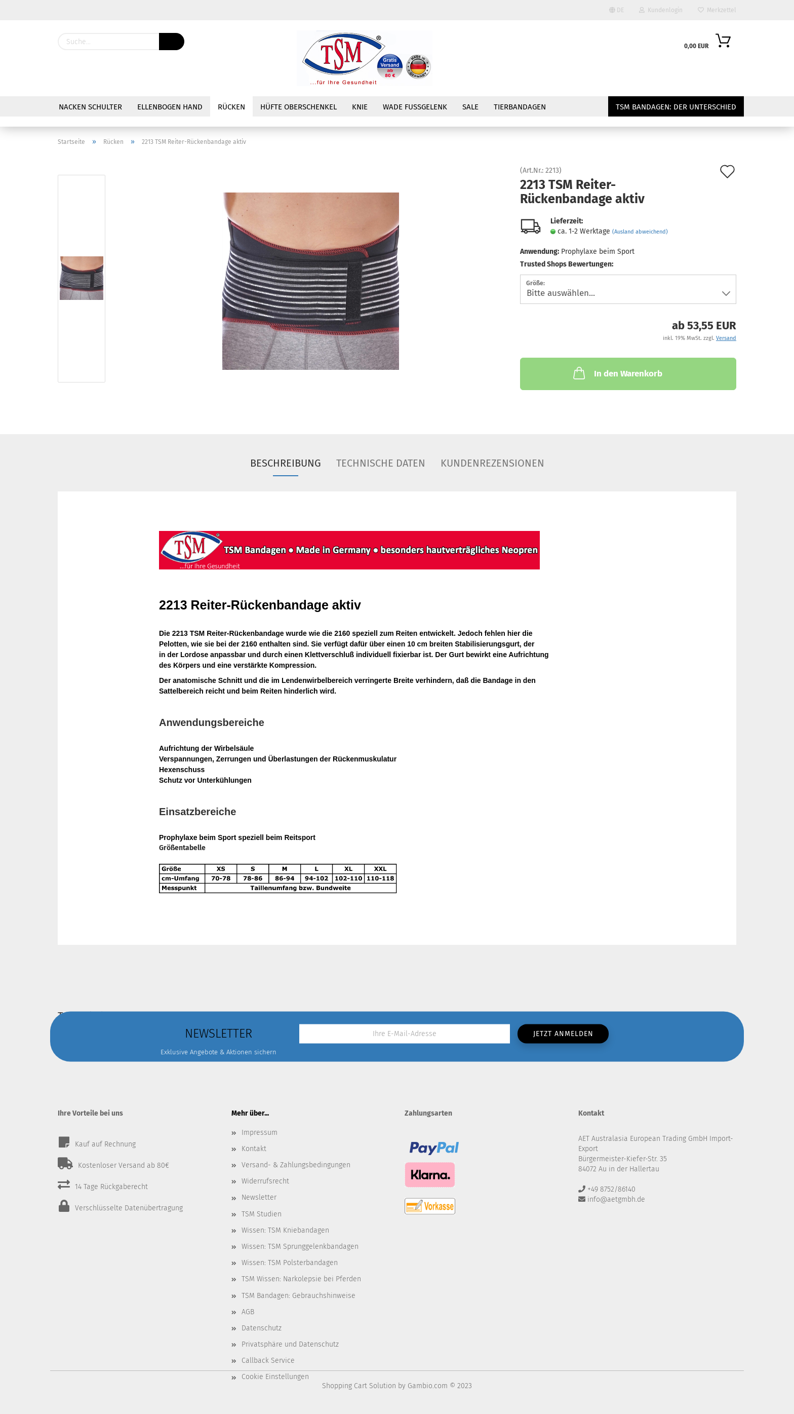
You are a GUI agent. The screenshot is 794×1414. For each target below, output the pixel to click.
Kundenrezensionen (492, 463)
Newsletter (259, 1197)
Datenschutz (262, 1328)
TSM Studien (262, 1214)
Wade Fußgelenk (415, 106)
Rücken (231, 106)
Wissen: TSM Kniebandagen (285, 1230)
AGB (248, 1312)
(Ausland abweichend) (640, 231)
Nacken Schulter (90, 106)
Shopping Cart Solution (359, 1386)
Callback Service (268, 1360)
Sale (470, 106)
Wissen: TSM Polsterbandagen (290, 1262)
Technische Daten (380, 463)
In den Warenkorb (616, 373)
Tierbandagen (520, 106)
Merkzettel (717, 10)
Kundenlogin (661, 10)
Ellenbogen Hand (170, 106)
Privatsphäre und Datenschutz (290, 1344)
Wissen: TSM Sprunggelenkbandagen (300, 1246)
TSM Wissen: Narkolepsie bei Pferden (301, 1279)
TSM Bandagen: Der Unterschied (676, 106)
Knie (360, 106)
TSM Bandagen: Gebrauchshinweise (298, 1295)
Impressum (259, 1132)
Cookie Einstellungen (275, 1376)
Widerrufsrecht (265, 1181)
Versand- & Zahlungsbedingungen (296, 1165)
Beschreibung (285, 463)
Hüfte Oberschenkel (298, 106)
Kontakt (254, 1148)
